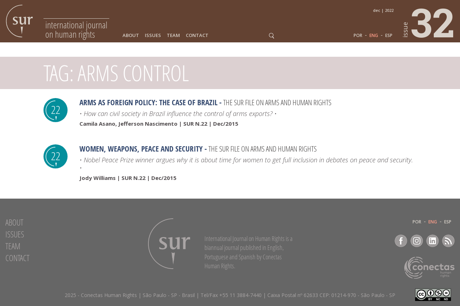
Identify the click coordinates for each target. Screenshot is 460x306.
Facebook (401, 241)
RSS (448, 241)
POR (358, 35)
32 (429, 22)
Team (173, 35)
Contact (197, 35)
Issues (153, 35)
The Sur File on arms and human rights (277, 102)
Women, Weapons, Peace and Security (141, 149)
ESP (388, 35)
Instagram (416, 241)
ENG (373, 35)
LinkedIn (432, 241)
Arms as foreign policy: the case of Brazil (148, 102)
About (131, 35)
